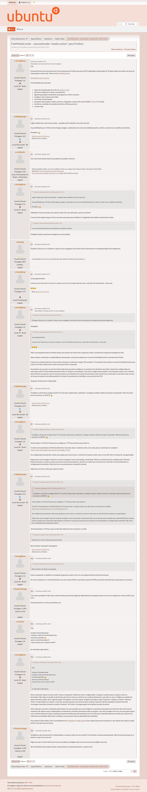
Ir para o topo (16, 761)
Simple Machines (27, 789)
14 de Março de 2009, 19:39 (43, 624)
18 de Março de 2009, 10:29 (43, 730)
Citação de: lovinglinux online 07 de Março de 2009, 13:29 (48, 482)
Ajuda (113, 789)
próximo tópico (130, 49)
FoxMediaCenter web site (40, 78)
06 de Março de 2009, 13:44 (38, 61)
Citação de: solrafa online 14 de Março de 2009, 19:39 (47, 662)
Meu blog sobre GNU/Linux (41, 136)
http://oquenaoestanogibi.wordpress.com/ (45, 173)
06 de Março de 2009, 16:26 (42, 186)
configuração (80, 721)
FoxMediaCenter (63, 73)
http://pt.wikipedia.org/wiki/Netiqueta (51, 171)
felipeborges (20, 116)
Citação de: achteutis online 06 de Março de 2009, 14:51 (47, 223)
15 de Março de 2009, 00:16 (43, 657)
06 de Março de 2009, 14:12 (42, 118)
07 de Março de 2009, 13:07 (42, 388)
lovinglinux (21, 61)
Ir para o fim (15, 55)
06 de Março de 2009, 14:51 (42, 154)
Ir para (105, 771)
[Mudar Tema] (34, 2)
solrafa (21, 621)
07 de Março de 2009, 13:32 (42, 476)
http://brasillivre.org (42, 292)
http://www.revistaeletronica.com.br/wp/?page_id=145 (50, 450)
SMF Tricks (28, 782)
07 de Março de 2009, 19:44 (43, 591)
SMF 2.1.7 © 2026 (13, 789)
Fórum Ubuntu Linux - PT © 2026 (128, 786)
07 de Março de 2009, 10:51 (42, 308)
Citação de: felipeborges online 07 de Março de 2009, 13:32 (48, 564)
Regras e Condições (122, 789)
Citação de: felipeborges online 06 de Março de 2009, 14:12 (48, 192)
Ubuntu (46, 786)
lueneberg (20, 272)
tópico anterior (117, 49)
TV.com (93, 102)
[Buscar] (126, 24)
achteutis (21, 152)
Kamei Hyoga (21, 589)
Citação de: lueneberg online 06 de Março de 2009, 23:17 (48, 332)
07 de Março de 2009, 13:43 (43, 558)
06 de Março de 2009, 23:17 (42, 274)
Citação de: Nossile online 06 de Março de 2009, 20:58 (47, 315)
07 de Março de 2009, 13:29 (42, 424)
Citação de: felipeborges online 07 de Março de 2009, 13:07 (48, 429)
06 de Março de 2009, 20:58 (42, 244)
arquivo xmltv (64, 90)
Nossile (21, 242)
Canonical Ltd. (56, 786)
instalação (70, 721)
